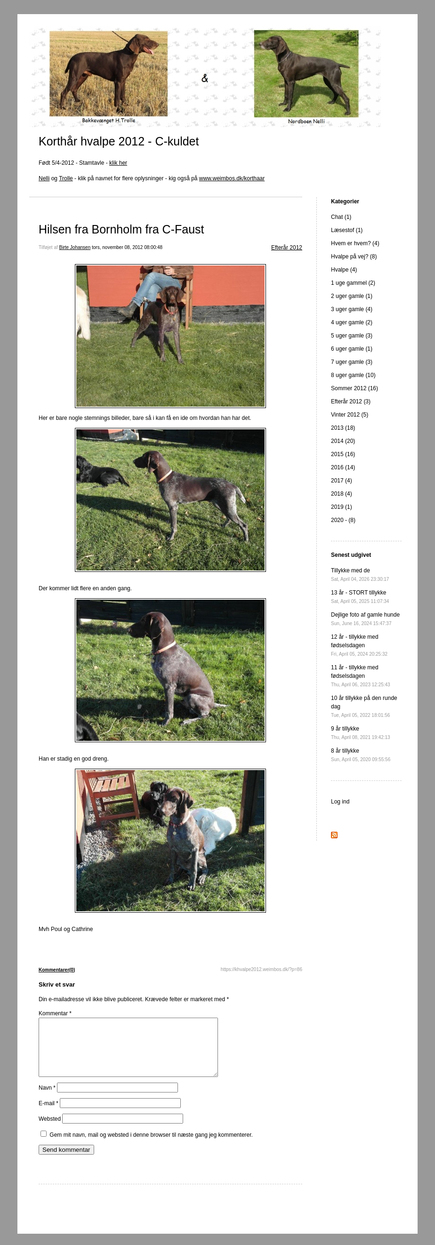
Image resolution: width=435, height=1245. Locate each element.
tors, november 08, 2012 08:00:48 (127, 247)
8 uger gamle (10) (353, 375)
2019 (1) (341, 507)
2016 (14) (343, 467)
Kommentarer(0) (57, 969)
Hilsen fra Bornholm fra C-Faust (121, 229)
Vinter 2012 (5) (349, 414)
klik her (118, 163)
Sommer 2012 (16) (354, 388)
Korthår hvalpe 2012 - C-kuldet (119, 141)
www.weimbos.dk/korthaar (232, 178)
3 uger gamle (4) (351, 309)
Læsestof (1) (346, 230)
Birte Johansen (75, 247)
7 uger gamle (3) (351, 362)
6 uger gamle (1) (351, 348)
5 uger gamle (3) (351, 335)
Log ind (340, 801)
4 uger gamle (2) (351, 322)
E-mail (48, 1114)
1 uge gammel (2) (353, 283)
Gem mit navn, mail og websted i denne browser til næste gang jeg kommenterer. (151, 1146)
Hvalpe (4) (344, 269)
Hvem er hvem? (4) (355, 243)
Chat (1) (341, 217)
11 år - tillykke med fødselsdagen (360, 675)
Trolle (66, 178)
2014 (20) (343, 441)
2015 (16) (343, 454)
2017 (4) (341, 480)
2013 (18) (343, 428)
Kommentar (55, 1013)
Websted (50, 1130)
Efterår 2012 (286, 247)
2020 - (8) (343, 520)
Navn (47, 1099)
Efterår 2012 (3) (351, 401)
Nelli (44, 178)
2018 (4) (341, 493)
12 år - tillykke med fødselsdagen (359, 645)
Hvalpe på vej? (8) (354, 256)
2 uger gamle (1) (351, 296)
